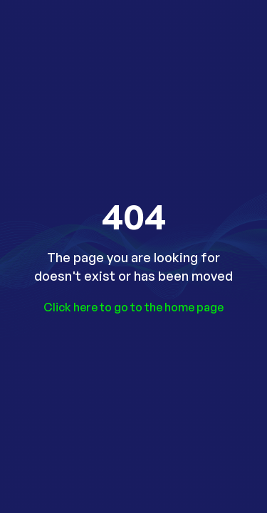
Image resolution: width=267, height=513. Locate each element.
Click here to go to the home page (133, 307)
